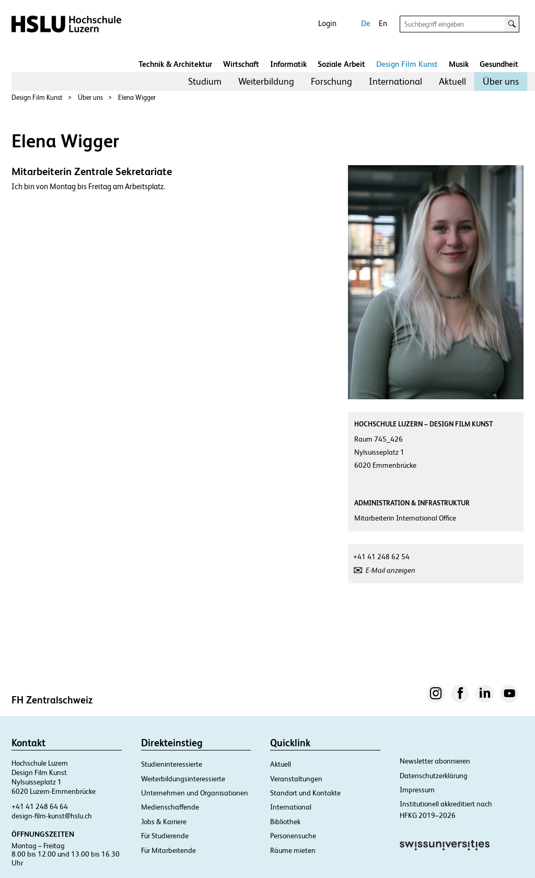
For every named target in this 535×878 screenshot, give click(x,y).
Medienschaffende (170, 807)
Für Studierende (165, 835)
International (395, 81)
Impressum (417, 789)
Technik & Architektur (175, 64)
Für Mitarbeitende (168, 850)
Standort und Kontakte (305, 793)
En (383, 23)
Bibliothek (285, 821)
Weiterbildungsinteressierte (183, 779)
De (365, 23)
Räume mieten (293, 850)
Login (327, 23)
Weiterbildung (266, 81)
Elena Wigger (137, 97)
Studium (205, 81)
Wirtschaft (241, 64)
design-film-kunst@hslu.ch (51, 816)
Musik (459, 64)
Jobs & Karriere (164, 821)
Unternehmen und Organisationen (194, 793)
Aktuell (452, 81)
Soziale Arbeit (341, 64)
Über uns (501, 81)
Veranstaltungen (296, 779)
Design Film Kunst (407, 64)
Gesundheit (499, 64)
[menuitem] (205, 81)
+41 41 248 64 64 (39, 806)
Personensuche (293, 835)
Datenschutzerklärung (434, 775)
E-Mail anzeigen (390, 570)
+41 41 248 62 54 (381, 556)
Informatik (288, 64)
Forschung (331, 81)
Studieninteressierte (171, 764)
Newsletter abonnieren (435, 761)
